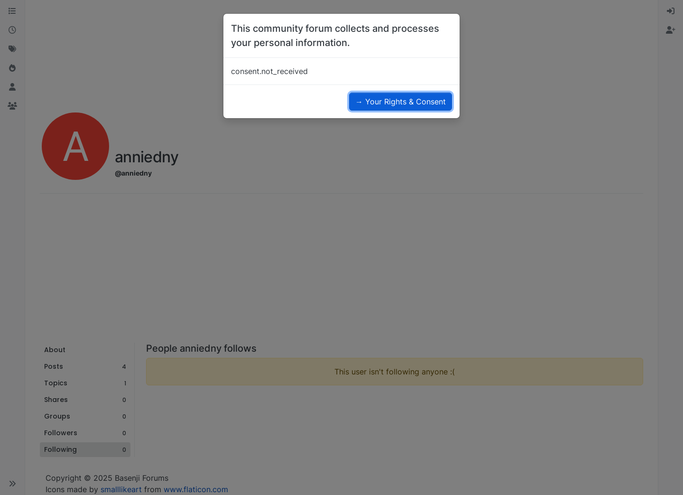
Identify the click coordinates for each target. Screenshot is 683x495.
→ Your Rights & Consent (400, 101)
